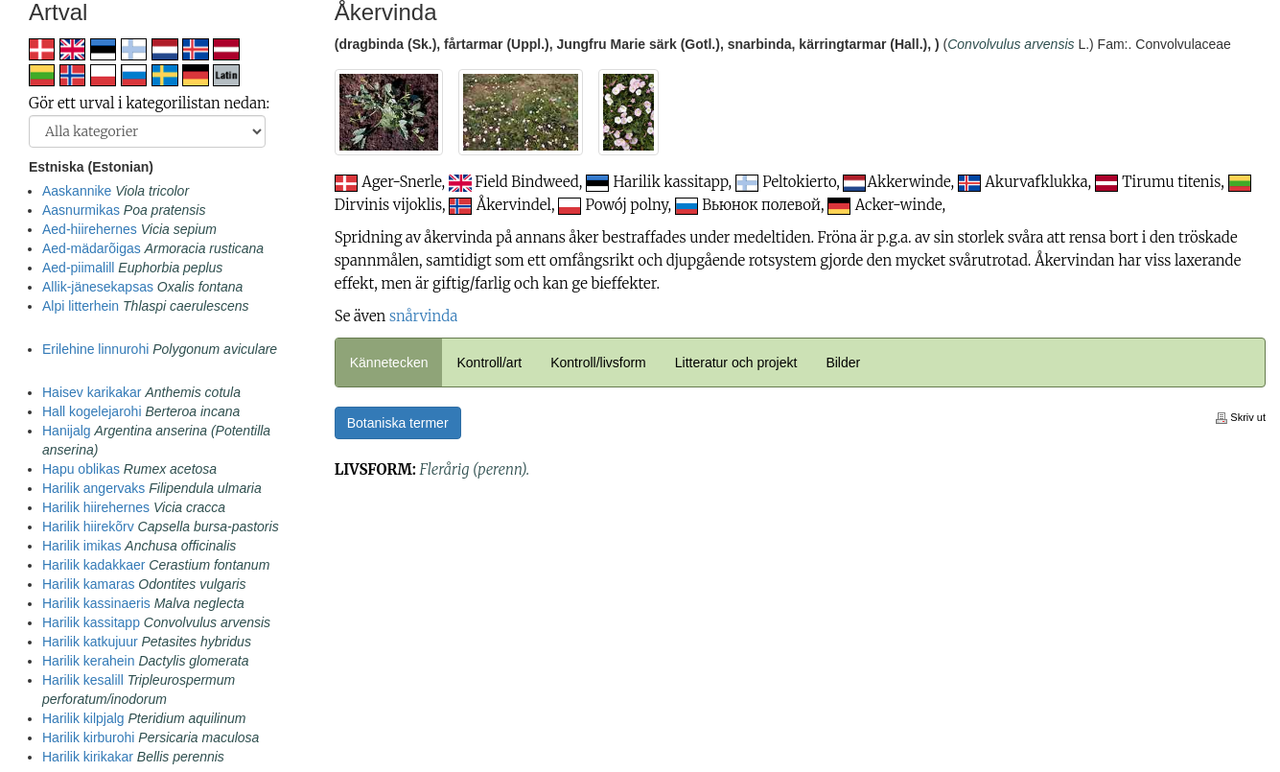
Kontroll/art (489, 362)
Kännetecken (389, 362)
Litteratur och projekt (736, 362)
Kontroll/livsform (598, 362)
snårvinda (423, 316)
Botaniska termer (398, 423)
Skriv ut (1241, 417)
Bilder (843, 362)
